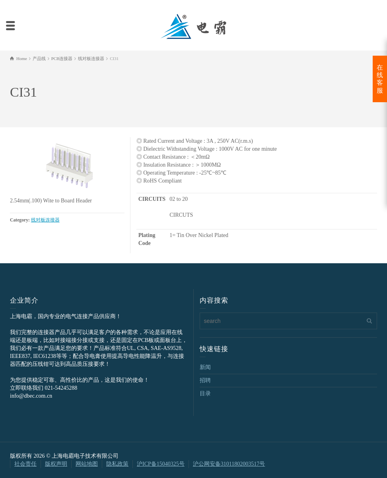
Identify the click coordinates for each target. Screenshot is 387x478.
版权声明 (56, 464)
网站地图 (87, 464)
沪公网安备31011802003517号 (229, 464)
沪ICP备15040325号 (161, 464)
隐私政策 (117, 464)
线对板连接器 (45, 220)
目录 (205, 393)
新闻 (205, 367)
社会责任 (25, 464)
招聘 (205, 380)
